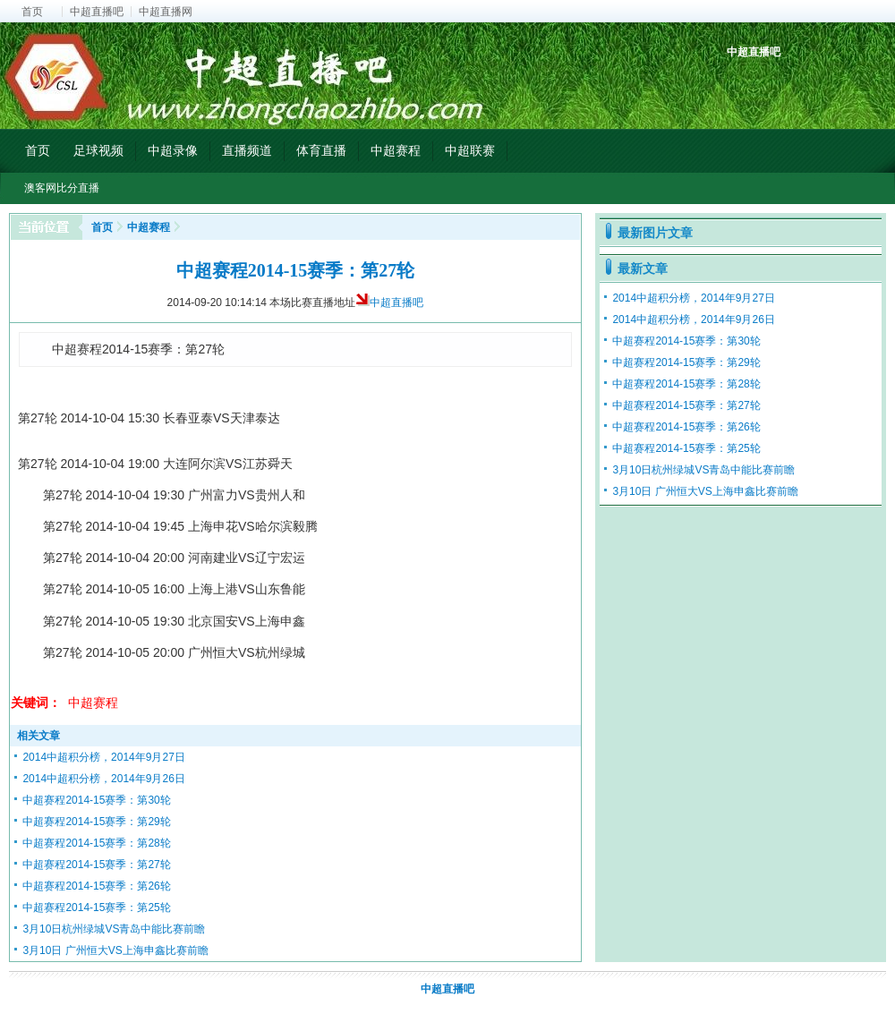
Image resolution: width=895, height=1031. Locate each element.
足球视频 (98, 150)
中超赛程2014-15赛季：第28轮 (96, 843)
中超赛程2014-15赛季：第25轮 (96, 907)
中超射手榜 (783, 82)
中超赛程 (396, 150)
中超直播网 (165, 11)
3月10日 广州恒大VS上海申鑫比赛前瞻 (115, 950)
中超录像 (173, 150)
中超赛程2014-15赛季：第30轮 (96, 800)
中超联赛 (470, 150)
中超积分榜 (742, 82)
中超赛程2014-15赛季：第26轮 (96, 886)
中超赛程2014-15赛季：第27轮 (96, 864)
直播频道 (247, 150)
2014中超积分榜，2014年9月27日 (103, 757)
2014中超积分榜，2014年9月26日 (103, 778)
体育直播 (321, 150)
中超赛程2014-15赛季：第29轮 (96, 821)
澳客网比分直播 (61, 188)
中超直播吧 (97, 11)
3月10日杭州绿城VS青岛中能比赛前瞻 (113, 929)
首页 (32, 11)
